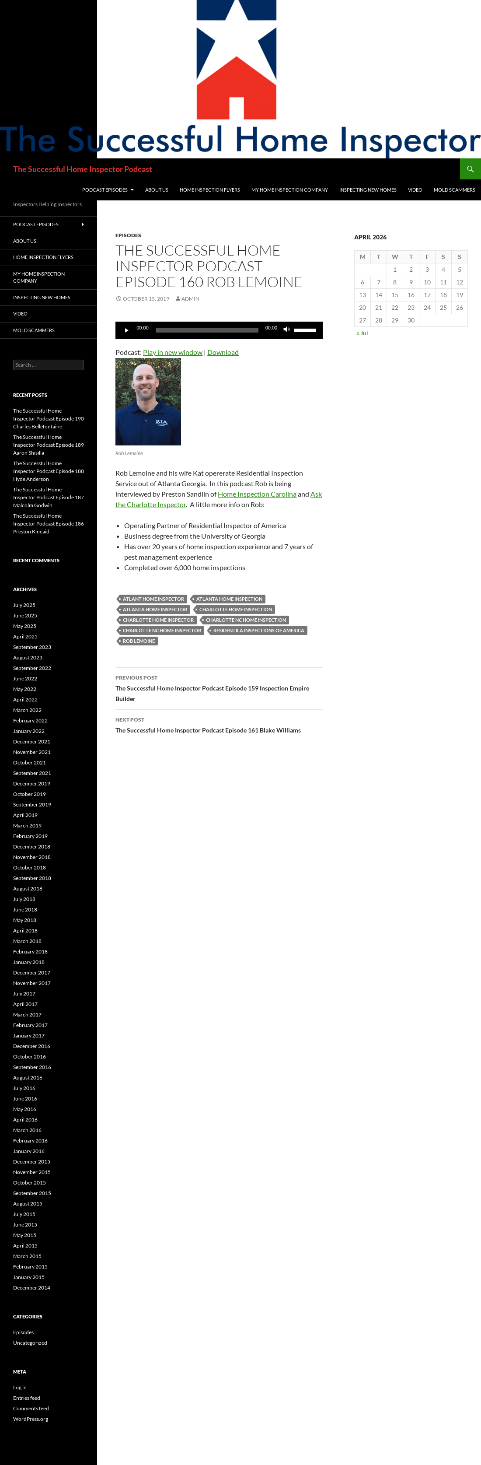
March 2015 (27, 1256)
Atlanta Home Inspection (229, 599)
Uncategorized (30, 1342)
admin (190, 298)
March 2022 (27, 710)
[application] (219, 330)
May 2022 (24, 689)
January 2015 (29, 1277)
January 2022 (29, 731)
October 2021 (29, 762)
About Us (156, 190)
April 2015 (25, 1245)
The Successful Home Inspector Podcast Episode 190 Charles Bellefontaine (48, 418)
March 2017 (27, 1014)
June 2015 (25, 1224)
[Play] (126, 330)
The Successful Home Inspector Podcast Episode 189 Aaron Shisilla (48, 445)
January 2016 (29, 1151)
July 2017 (24, 993)
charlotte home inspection (235, 609)
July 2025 (24, 605)
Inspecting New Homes (368, 190)
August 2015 (27, 1203)
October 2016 (29, 1056)
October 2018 (29, 867)
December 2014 (31, 1287)
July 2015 (24, 1214)
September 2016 (32, 1067)
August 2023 (27, 657)
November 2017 (32, 983)
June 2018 (25, 909)
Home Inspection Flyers (210, 190)
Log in (20, 1387)
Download (223, 352)
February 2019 (30, 836)
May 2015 (24, 1235)
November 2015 (32, 1172)
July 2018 (24, 899)
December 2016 (31, 1046)
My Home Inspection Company (289, 190)
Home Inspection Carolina (257, 494)
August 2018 (27, 888)
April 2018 (25, 930)
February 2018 (30, 951)
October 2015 (29, 1182)
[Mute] (286, 330)
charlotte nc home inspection (246, 620)
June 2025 (25, 615)
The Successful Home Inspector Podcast (82, 169)
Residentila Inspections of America (258, 630)
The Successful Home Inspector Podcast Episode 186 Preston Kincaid (48, 523)
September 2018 (32, 878)
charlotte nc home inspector (162, 630)
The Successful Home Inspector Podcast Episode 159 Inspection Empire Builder (219, 687)
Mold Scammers (454, 190)
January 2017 (29, 1035)
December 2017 (31, 972)
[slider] (207, 330)
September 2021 (32, 773)
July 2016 (24, 1088)
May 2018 (24, 920)
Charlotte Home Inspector (158, 620)
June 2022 (25, 678)
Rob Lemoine (139, 641)
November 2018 (32, 857)
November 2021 (32, 752)
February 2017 (30, 1025)
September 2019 (32, 804)
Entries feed (26, 1398)
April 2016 (25, 1119)
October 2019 (29, 794)
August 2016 (27, 1077)
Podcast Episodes (105, 190)
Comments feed (31, 1408)
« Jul (362, 332)
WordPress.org (30, 1419)
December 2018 (31, 846)
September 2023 (32, 647)
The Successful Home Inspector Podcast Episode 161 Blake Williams (219, 724)
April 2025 (25, 636)
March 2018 (27, 941)
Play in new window (172, 352)
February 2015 (30, 1266)
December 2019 (31, 783)
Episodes (128, 235)
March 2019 (27, 825)
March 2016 (27, 1130)
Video (415, 190)
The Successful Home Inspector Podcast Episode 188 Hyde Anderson (48, 471)
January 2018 (29, 962)
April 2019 (25, 815)
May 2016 (24, 1109)
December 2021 (31, 741)
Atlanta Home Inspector (155, 609)
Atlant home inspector (153, 599)
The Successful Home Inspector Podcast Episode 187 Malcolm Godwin (48, 497)
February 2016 (30, 1140)
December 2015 (31, 1161)
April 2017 (25, 1004)
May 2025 (24, 626)
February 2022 (30, 720)
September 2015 (32, 1193)
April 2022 (25, 699)
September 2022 (32, 668)
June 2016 (25, 1098)
